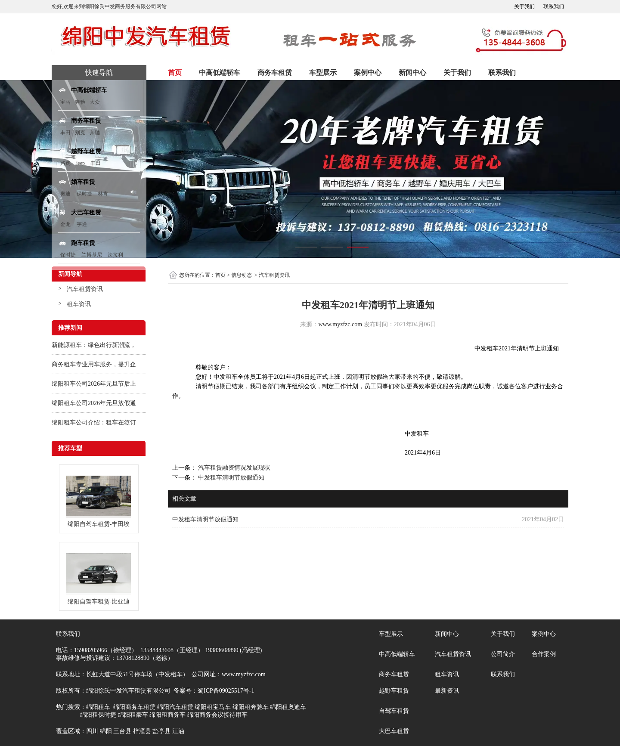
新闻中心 (412, 72)
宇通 (82, 224)
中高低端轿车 (219, 72)
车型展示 (323, 72)
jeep (80, 163)
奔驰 (80, 102)
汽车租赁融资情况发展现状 (233, 467)
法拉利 (115, 255)
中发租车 (226, 377)
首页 (175, 72)
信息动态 (241, 275)
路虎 (65, 163)
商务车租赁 (274, 72)
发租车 (489, 348)
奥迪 (65, 194)
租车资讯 (79, 304)
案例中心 (367, 72)
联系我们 (553, 6)
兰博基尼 (92, 255)
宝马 (65, 102)
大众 (95, 102)
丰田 (65, 133)
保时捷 (84, 194)
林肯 (103, 194)
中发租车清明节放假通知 (230, 477)
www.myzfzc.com (340, 324)
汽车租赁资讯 (85, 289)
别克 (80, 133)
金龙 (65, 224)
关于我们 (524, 6)
